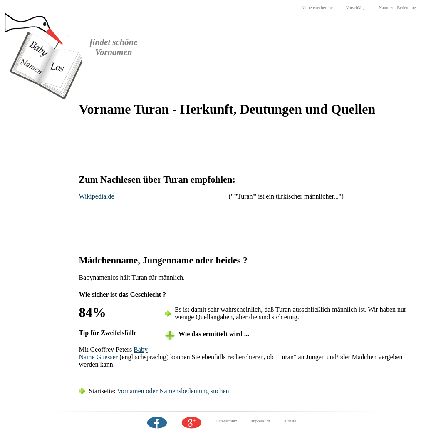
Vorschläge (356, 7)
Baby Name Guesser (113, 353)
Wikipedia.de (96, 196)
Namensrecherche (317, 7)
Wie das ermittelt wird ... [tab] (213, 334)
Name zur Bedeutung (397, 7)
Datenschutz (226, 421)
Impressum (260, 421)
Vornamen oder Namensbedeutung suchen (173, 391)
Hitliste (289, 421)
